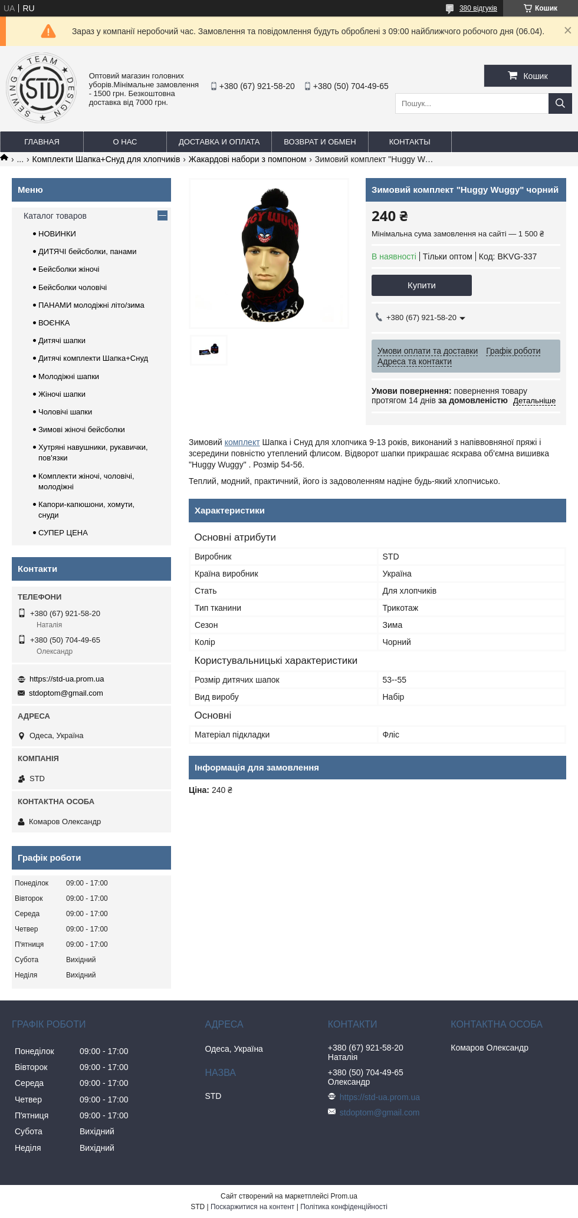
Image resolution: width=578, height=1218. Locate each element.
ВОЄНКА (54, 322)
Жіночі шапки (62, 394)
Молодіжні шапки (68, 376)
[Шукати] (560, 103)
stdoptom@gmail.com (66, 693)
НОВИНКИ (57, 233)
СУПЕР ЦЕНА (63, 532)
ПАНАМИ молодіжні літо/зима (91, 305)
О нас (125, 141)
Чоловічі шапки (65, 411)
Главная (42, 141)
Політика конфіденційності (343, 1207)
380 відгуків (478, 8)
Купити (422, 285)
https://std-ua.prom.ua (66, 678)
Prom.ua (344, 1196)
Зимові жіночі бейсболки (81, 429)
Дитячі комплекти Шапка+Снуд (93, 358)
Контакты (410, 141)
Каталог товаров (55, 215)
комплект (242, 442)
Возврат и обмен (320, 141)
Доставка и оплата (219, 141)
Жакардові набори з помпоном (248, 159)
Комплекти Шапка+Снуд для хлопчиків (106, 159)
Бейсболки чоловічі (72, 287)
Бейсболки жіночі (68, 269)
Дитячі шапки (62, 340)
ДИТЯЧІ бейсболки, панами (87, 251)
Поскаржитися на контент (252, 1207)
